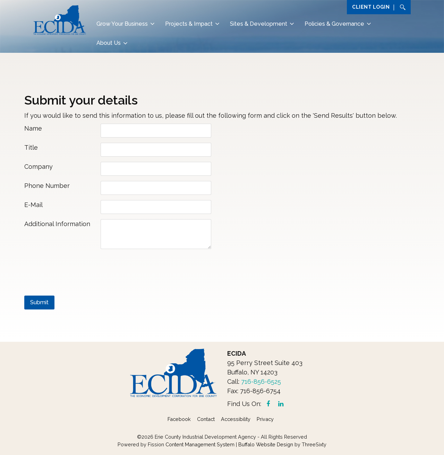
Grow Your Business (122, 23)
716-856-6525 (261, 381)
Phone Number (47, 185)
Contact (206, 419)
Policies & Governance (334, 23)
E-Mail (33, 204)
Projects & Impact (189, 23)
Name (33, 128)
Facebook (179, 419)
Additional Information (57, 224)
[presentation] (77, 269)
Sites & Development (258, 23)
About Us (108, 43)
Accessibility (235, 419)
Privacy (265, 419)
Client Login (371, 7)
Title (31, 147)
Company (38, 166)
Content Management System (199, 444)
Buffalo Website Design (265, 444)
